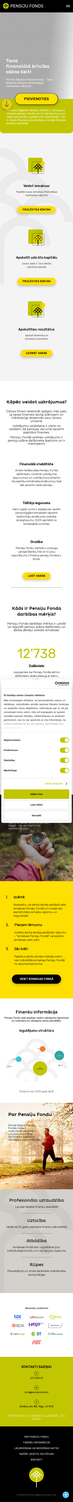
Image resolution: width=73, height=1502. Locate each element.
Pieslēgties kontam (36, 209)
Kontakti (36, 1459)
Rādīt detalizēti (54, 783)
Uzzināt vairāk (36, 353)
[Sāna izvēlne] (68, 6)
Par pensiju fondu (36, 1436)
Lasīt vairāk (36, 575)
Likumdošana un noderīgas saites (36, 1448)
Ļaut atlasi (36, 804)
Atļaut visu (36, 794)
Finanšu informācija (36, 1442)
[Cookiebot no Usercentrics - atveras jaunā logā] (55, 684)
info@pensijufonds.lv (36, 1392)
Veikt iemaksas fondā (36, 979)
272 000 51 (36, 1378)
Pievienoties (36, 99)
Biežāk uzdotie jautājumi (36, 1454)
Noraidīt (36, 815)
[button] (6, 99)
